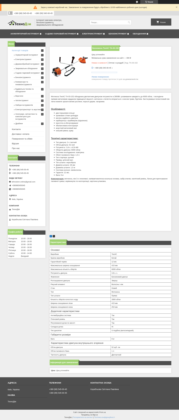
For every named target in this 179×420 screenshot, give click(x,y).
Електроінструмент (92, 34)
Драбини (19, 123)
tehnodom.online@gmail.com (23, 182)
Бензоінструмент (118, 34)
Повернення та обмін (22, 139)
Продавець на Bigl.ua (89, 415)
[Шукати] (129, 22)
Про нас (16, 148)
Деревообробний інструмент (27, 64)
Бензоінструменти (23, 77)
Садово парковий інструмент (60, 34)
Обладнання (139, 34)
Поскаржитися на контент (83, 417)
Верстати (19, 96)
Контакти (16, 129)
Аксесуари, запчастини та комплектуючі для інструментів (26, 116)
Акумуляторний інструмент (24, 34)
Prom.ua (102, 412)
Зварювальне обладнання (26, 68)
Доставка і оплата (20, 134)
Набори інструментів (24, 105)
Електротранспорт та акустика (28, 109)
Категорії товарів (20, 50)
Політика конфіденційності (104, 417)
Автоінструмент (22, 100)
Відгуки (15, 143)
